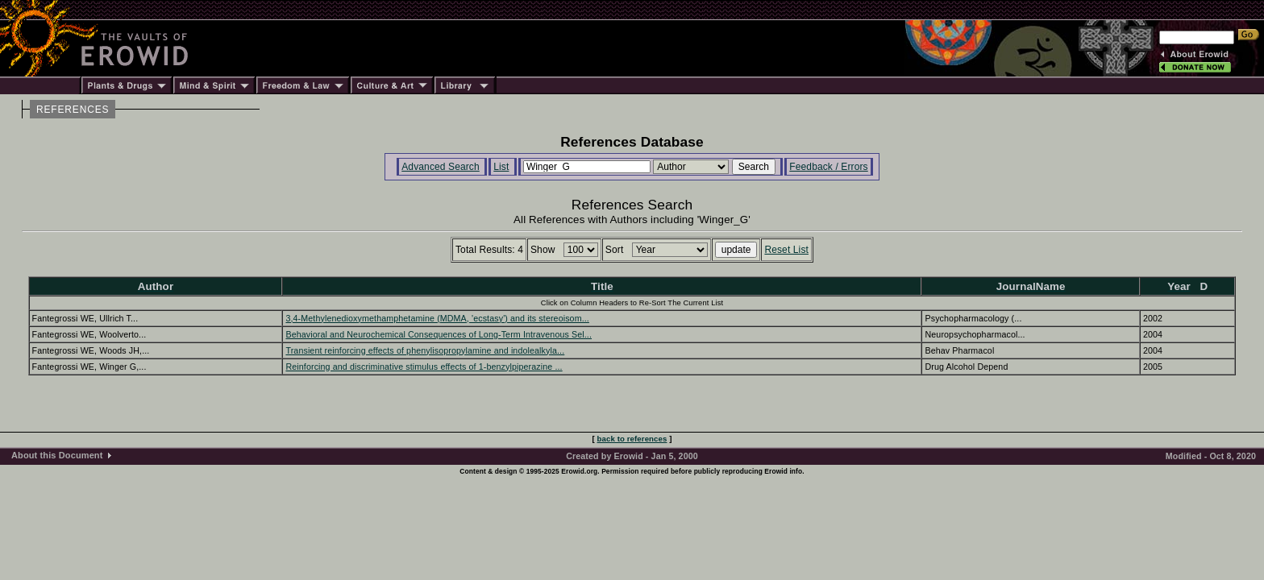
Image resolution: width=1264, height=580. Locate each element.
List (501, 166)
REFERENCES (72, 109)
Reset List (786, 249)
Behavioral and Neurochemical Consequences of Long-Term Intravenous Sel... (438, 334)
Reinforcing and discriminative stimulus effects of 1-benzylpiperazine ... (423, 366)
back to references (632, 438)
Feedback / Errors (828, 166)
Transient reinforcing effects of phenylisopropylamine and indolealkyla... (424, 350)
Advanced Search (440, 166)
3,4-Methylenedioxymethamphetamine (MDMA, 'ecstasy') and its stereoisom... (436, 318)
